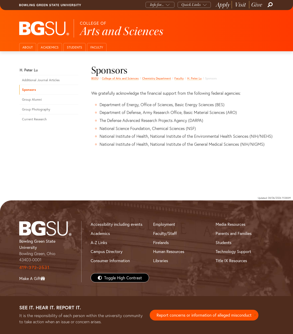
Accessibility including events (116, 224)
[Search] (269, 5)
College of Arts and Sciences (120, 78)
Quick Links (191, 4)
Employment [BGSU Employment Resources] (164, 224)
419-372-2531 (34, 267)
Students (74, 47)
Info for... (157, 4)
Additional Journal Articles (41, 80)
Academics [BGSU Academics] (100, 233)
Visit (240, 4)
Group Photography (36, 109)
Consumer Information (110, 260)
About (27, 47)
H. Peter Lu (194, 78)
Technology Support (233, 251)
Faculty (96, 47)
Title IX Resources (231, 260)
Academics (50, 47)
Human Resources (168, 251)
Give (256, 4)
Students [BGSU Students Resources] (223, 242)
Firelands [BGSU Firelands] (161, 242)
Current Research (34, 119)
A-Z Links (99, 242)
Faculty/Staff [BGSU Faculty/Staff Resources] (165, 233)
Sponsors (29, 89)
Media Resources (230, 224)
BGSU (94, 78)
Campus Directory (106, 251)
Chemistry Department (156, 78)
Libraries (160, 260)
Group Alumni (32, 99)
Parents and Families (234, 233)
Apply (223, 4)
